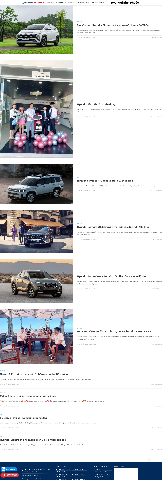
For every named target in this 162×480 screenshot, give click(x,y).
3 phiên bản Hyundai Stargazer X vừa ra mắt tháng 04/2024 (112, 25)
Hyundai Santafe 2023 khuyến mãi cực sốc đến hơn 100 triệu (113, 227)
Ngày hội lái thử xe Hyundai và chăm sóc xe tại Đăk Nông (34, 374)
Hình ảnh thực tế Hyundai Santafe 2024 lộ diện (105, 180)
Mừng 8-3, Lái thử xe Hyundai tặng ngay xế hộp (28, 396)
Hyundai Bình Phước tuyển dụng (96, 104)
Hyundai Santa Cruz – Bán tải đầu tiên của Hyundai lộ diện (112, 276)
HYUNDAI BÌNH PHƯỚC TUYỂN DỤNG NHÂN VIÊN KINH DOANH (114, 331)
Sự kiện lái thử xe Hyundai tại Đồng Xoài (23, 418)
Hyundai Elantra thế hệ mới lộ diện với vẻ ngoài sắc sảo (33, 439)
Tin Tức (79, 22)
